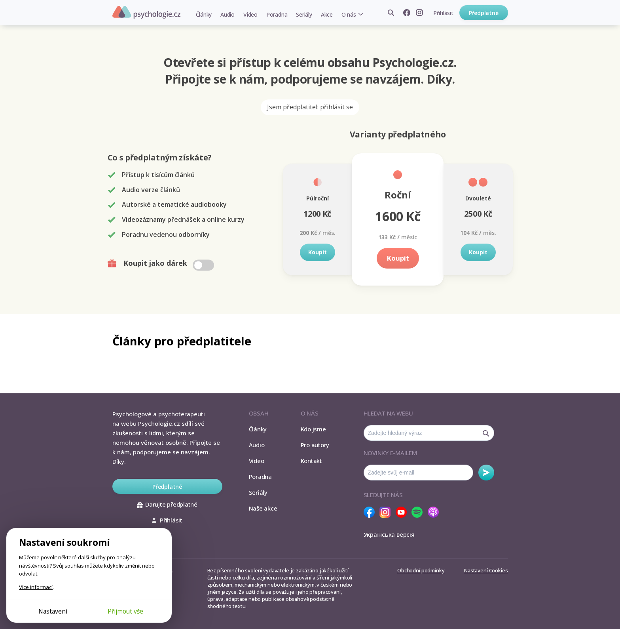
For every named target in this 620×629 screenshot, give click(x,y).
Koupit (317, 252)
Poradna (276, 14)
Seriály (304, 14)
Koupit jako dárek (161, 263)
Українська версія (389, 534)
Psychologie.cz (146, 12)
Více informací (36, 587)
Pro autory (315, 445)
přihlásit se (336, 107)
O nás (348, 14)
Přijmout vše (125, 611)
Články (204, 14)
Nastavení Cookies (486, 570)
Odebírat (486, 472)
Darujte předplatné (167, 504)
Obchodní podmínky (420, 570)
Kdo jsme (313, 429)
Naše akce (263, 508)
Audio (227, 14)
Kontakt (311, 461)
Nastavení (52, 611)
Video (250, 14)
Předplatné (484, 13)
